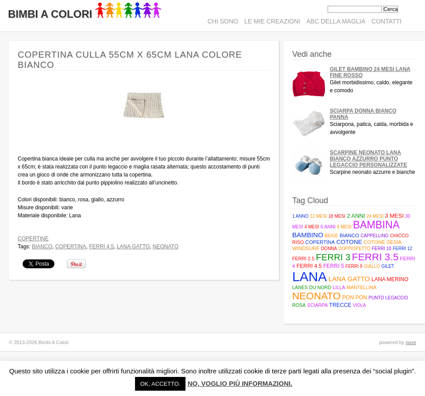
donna (329, 248)
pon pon (354, 297)
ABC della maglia (335, 21)
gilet (388, 266)
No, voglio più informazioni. (240, 383)
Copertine (33, 238)
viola (359, 305)
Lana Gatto (133, 246)
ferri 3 (333, 257)
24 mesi (375, 216)
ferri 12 (402, 248)
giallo (372, 266)
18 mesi (336, 216)
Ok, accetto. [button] (160, 383)
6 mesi (344, 226)
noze (411, 342)
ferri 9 (353, 266)
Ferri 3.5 (375, 257)
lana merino (390, 279)
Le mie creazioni (272, 21)
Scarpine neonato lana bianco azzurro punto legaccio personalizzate (368, 158)
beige (331, 235)
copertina (70, 246)
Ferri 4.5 (101, 246)
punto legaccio (388, 297)
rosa (298, 305)
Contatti (386, 21)
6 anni (328, 226)
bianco (42, 246)
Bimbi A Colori (84, 14)
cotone (349, 242)
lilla (339, 287)
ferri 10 (381, 248)
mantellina (361, 287)
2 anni (356, 215)
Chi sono (223, 21)
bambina (376, 225)
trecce (340, 305)
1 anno (300, 216)
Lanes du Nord (311, 287)
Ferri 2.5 (303, 258)
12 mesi (318, 216)
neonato (165, 246)
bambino (307, 235)
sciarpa (317, 305)
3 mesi (394, 215)
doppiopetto (355, 248)
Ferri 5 (333, 266)
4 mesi (312, 226)
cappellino (375, 235)
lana (309, 276)
